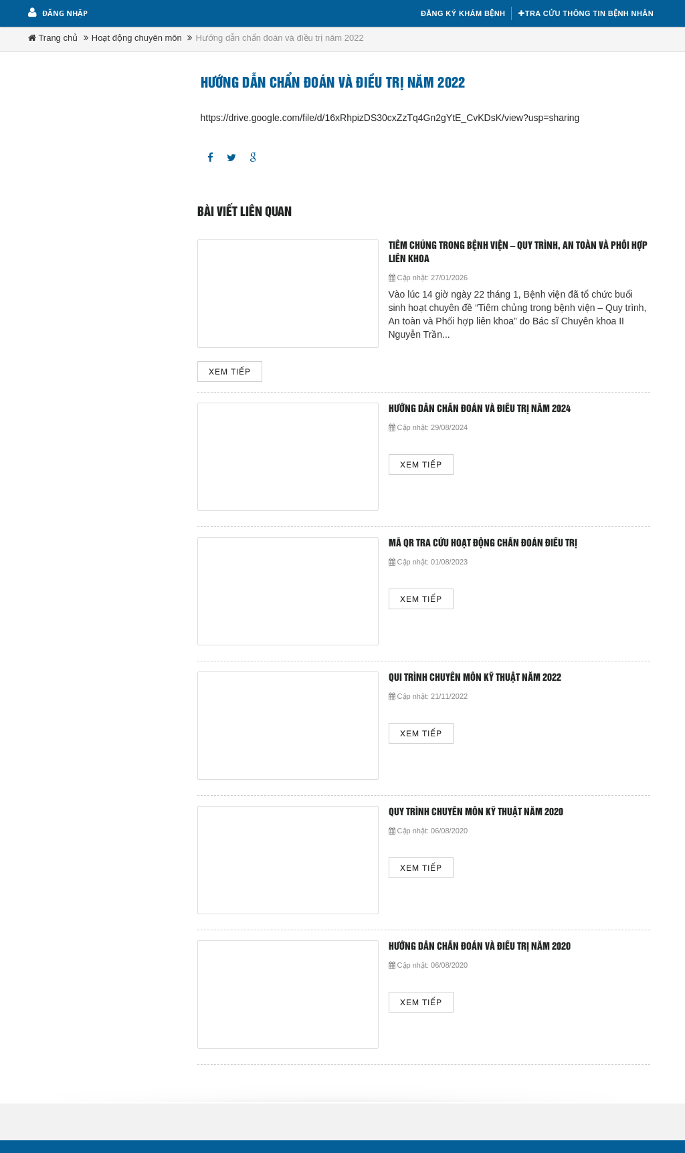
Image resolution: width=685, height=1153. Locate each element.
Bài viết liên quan (244, 212)
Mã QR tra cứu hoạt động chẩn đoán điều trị (483, 543)
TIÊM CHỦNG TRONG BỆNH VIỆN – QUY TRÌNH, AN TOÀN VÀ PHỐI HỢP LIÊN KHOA (518, 252)
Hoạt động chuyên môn (137, 38)
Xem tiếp (230, 372)
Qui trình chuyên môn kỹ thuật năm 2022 (475, 677)
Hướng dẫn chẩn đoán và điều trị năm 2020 (480, 946)
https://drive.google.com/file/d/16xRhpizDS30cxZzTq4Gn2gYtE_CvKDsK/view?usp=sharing (390, 117)
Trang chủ (53, 38)
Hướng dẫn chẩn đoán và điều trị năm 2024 (480, 409)
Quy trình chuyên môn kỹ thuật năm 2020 (476, 812)
